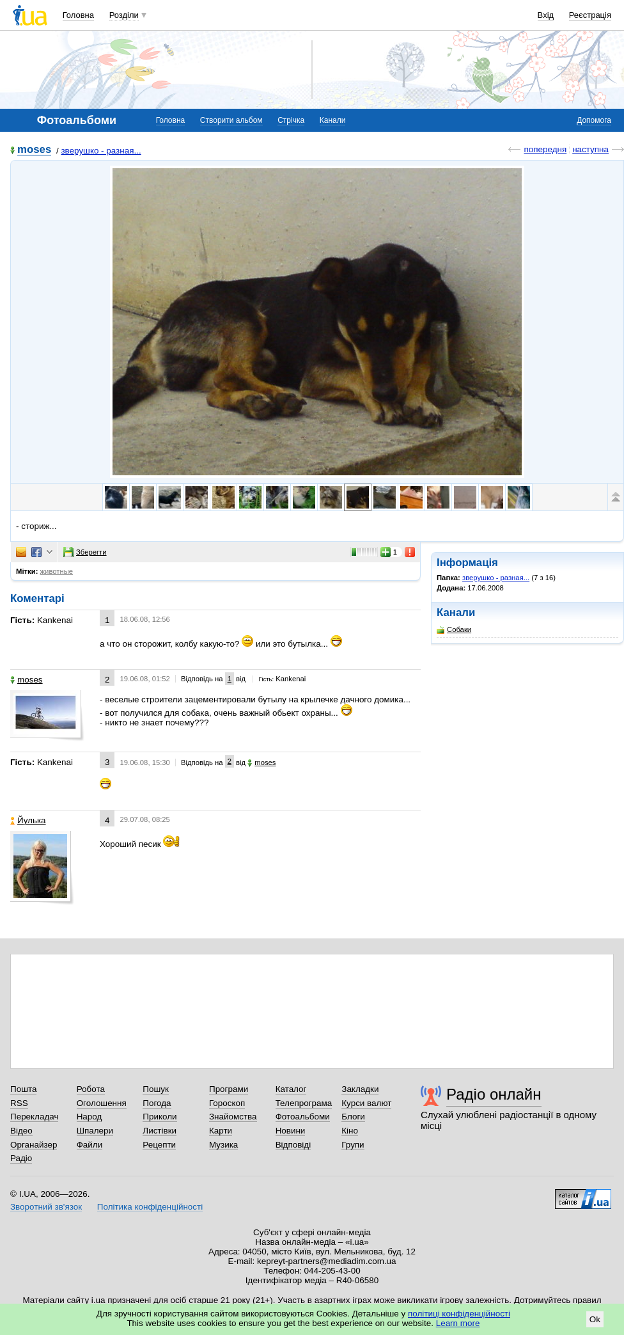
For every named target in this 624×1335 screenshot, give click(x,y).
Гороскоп (227, 1103)
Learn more (458, 1323)
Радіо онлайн (494, 1094)
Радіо (21, 1158)
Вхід (546, 15)
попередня (545, 149)
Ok (594, 1319)
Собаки (454, 630)
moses (34, 150)
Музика (223, 1144)
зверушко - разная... (101, 150)
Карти (220, 1130)
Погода (157, 1103)
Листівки (159, 1130)
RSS (19, 1103)
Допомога (594, 120)
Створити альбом (231, 120)
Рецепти (159, 1144)
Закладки (359, 1089)
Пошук (156, 1089)
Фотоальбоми (303, 1116)
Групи (352, 1144)
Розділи (124, 15)
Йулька (28, 820)
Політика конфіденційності (150, 1207)
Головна (78, 15)
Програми (228, 1089)
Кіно (349, 1130)
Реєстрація (590, 15)
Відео (21, 1130)
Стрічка (290, 120)
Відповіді (293, 1144)
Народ (89, 1116)
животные (57, 571)
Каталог (291, 1089)
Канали (333, 120)
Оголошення (102, 1103)
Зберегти (85, 552)
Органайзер (33, 1144)
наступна (590, 149)
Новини (291, 1130)
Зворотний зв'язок (46, 1207)
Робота (91, 1089)
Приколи (159, 1116)
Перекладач (34, 1116)
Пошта (23, 1089)
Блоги (353, 1116)
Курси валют (366, 1103)
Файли (90, 1144)
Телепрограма (304, 1103)
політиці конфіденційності (459, 1313)
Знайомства (233, 1116)
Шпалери (95, 1130)
